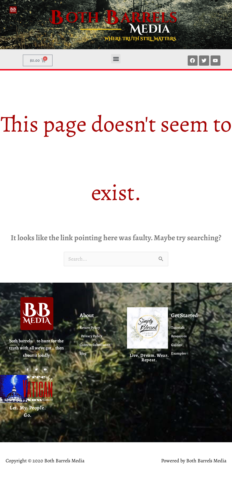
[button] (116, 58)
